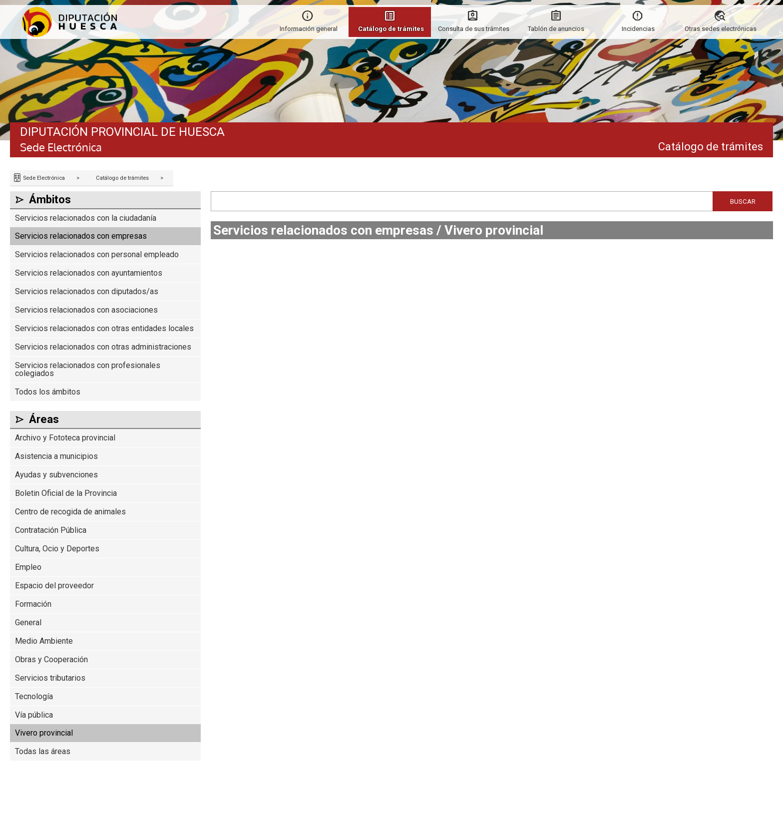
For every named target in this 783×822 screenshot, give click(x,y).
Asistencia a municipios (56, 456)
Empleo (28, 567)
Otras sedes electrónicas (721, 28)
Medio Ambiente (44, 641)
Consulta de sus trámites (473, 28)
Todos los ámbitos (47, 392)
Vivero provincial (44, 733)
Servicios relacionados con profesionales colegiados (87, 369)
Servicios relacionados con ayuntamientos (88, 273)
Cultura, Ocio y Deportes (57, 548)
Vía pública (34, 715)
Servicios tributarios (50, 678)
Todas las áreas (42, 751)
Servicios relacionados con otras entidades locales (104, 328)
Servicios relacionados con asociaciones (86, 310)
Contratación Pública (50, 530)
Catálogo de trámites (122, 178)
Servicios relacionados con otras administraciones (103, 347)
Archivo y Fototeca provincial (65, 437)
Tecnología (34, 696)
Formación (33, 604)
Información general (309, 28)
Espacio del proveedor (54, 585)
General (28, 622)
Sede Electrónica (43, 178)
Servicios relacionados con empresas (81, 236)
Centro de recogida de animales (70, 511)
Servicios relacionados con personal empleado (97, 254)
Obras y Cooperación (51, 659)
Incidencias (638, 28)
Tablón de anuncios (556, 28)
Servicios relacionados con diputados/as (86, 291)
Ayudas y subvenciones (56, 474)
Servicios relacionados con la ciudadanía (85, 218)
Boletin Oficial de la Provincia (66, 493)
